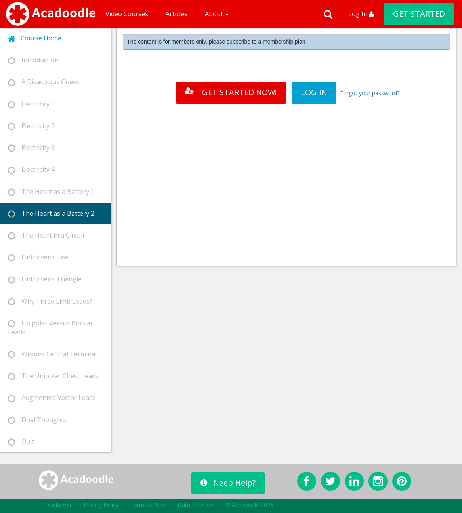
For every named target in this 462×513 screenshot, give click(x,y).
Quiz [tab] (21, 441)
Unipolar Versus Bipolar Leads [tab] (50, 327)
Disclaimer (58, 505)
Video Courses (126, 14)
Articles (176, 14)
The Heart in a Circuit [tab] (46, 235)
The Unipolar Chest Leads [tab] (53, 375)
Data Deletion (196, 505)
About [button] (217, 14)
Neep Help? (228, 482)
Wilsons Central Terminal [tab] (52, 354)
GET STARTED (419, 13)
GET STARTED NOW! (231, 92)
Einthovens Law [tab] (38, 257)
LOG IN (314, 92)
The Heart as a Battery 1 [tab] (51, 191)
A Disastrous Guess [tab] (43, 81)
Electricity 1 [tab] (31, 104)
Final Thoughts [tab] (37, 420)
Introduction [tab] (33, 60)
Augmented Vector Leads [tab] (52, 397)
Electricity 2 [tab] (31, 126)
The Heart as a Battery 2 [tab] (51, 213)
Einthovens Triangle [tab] (45, 279)
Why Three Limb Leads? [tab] (50, 301)
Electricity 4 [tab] (31, 169)
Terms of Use (148, 505)
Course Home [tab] (34, 38)
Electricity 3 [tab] (31, 147)
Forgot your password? (369, 93)
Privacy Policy (101, 505)
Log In (361, 14)
